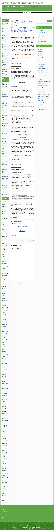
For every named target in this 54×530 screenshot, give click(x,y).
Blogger (39, 527)
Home (4, 6)
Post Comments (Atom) (20, 283)
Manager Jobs (5, 107)
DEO (8, 10)
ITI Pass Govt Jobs (41, 32)
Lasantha (23, 528)
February (4, 206)
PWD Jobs (40, 79)
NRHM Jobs (40, 98)
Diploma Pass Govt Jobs (43, 34)
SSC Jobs (40, 53)
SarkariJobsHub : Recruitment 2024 (22, 2)
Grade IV (46, 6)
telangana (13, 22)
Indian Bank (4, 71)
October (4, 216)
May (3, 229)
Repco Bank (4, 62)
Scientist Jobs (5, 86)
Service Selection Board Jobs (44, 81)
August (3, 222)
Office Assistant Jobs (4, 150)
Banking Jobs (40, 51)
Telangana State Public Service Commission (24, 22)
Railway (13, 6)
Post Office (28, 6)
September (4, 218)
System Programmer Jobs (4, 164)
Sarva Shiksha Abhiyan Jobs (43, 94)
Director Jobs (5, 115)
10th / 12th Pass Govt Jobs (43, 30)
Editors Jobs (5, 123)
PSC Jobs (31, 21)
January (4, 209)
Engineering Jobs (41, 39)
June (3, 226)
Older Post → (32, 240)
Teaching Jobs (41, 83)
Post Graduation (25, 21)
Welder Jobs (5, 156)
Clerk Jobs (40, 62)
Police (33, 6)
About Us (4, 509)
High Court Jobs (41, 57)
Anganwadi (40, 6)
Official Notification (22, 134)
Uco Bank (4, 40)
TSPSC (12, 24)
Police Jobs (4, 185)
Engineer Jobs (5, 88)
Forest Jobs (40, 104)
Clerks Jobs (4, 105)
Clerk (3, 10)
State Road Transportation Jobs (44, 87)
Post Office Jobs (41, 102)
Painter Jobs (4, 159)
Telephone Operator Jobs (43, 85)
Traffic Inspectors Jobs (42, 74)
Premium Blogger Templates (30, 528)
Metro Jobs (40, 70)
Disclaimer (4, 515)
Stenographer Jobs (41, 64)
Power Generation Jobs (42, 77)
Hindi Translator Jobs (4, 173)
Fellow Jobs (4, 117)
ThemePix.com (11, 528)
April (3, 201)
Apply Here (23, 137)
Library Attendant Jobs (4, 127)
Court (18, 10)
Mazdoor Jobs (5, 161)
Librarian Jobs (5, 176)
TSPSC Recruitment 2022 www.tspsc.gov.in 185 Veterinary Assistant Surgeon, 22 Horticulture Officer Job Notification (22, 30)
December (4, 211)
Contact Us (4, 517)
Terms (3, 513)
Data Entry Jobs (41, 66)
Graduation (19, 21)
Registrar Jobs (5, 110)
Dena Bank (4, 49)
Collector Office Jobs (42, 92)
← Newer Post (13, 240)
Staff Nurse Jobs (41, 107)
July (3, 224)
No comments (15, 25)
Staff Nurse (24, 10)
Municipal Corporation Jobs (43, 96)
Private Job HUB (21, 20)
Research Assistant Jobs (4, 138)
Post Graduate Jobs (42, 41)
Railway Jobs (40, 49)
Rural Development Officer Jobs (44, 72)
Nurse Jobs (4, 100)
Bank (8, 6)
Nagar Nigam (20, 6)
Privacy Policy (4, 511)
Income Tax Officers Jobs (43, 68)
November (4, 213)
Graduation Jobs (41, 36)
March (3, 204)
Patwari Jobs (40, 100)
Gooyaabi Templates (46, 528)
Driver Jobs (4, 94)
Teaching (12, 10)
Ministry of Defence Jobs (43, 89)
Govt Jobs (14, 21)
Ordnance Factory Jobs (42, 109)
